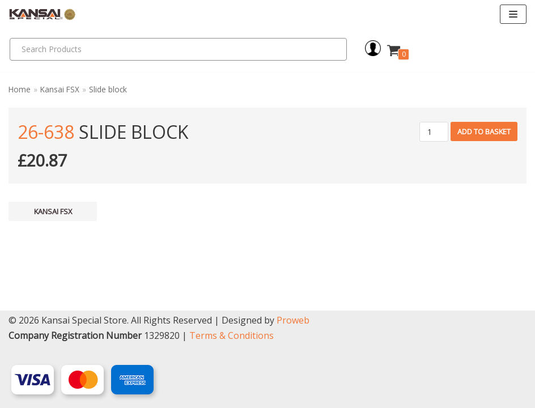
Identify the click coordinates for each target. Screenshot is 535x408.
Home (20, 89)
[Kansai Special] (43, 14)
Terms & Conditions (231, 335)
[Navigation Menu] (513, 14)
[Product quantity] (433, 132)
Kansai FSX (59, 89)
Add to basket (484, 131)
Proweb (293, 320)
